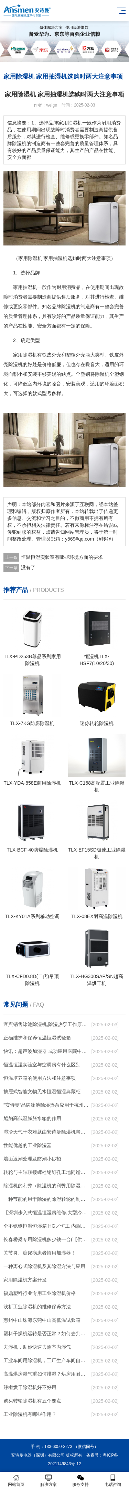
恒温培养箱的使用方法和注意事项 (39, 1078)
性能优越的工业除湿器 (27, 1145)
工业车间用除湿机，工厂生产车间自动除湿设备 (46, 1360)
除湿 (27, 355)
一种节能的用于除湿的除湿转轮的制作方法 (46, 1199)
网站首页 (16, 1480)
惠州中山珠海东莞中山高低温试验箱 (41, 1320)
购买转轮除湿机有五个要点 (32, 1401)
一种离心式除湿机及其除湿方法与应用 (44, 1266)
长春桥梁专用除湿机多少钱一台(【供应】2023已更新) (46, 1239)
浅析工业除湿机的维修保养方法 (37, 1306)
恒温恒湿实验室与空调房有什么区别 (41, 1064)
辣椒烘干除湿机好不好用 (29, 1387)
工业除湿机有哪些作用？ (29, 1414)
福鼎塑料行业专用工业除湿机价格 (39, 1293)
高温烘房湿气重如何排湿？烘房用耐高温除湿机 (46, 1374)
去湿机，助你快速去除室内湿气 (37, 1347)
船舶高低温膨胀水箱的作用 (32, 1118)
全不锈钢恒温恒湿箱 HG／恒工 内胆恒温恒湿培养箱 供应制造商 (46, 1226)
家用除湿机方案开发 (25, 1279)
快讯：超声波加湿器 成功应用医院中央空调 (46, 1051)
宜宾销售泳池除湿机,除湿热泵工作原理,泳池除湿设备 (46, 1024)
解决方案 (48, 1480)
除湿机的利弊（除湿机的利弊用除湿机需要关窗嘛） (46, 1185)
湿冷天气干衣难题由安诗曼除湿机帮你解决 (46, 1132)
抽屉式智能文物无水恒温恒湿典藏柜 (41, 1091)
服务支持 (81, 1480)
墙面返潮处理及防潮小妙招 (32, 1158)
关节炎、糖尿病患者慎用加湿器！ (39, 1253)
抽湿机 (30, 287)
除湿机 (68, 306)
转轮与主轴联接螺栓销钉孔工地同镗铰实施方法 (46, 1172)
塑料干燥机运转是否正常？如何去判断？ (46, 1333)
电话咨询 (113, 1480)
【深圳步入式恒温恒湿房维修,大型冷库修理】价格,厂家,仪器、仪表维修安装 (46, 1212)
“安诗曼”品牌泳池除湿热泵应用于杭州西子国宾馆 (46, 1105)
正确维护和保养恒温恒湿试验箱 (37, 1037)
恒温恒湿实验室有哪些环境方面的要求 (62, 557)
